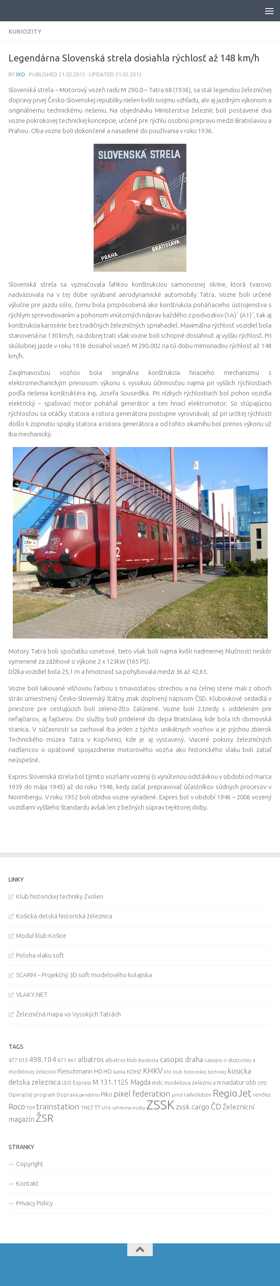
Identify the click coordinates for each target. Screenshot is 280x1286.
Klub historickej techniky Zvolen (59, 896)
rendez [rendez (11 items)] (262, 1094)
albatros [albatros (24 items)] (91, 1059)
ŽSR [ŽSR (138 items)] (45, 1118)
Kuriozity (25, 31)
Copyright (29, 1163)
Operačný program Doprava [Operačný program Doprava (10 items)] (43, 1094)
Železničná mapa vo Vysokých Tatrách (68, 1014)
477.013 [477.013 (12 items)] (18, 1060)
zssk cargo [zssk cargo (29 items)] (192, 1107)
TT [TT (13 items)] (97, 1107)
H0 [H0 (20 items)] (98, 1071)
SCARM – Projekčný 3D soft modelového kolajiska (84, 974)
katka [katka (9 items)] (119, 1071)
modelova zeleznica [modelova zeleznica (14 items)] (190, 1082)
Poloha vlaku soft (40, 955)
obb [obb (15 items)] (251, 1082)
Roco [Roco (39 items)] (17, 1106)
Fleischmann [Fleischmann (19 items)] (74, 1071)
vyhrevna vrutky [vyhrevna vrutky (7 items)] (128, 1107)
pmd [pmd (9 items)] (177, 1094)
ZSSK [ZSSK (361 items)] (160, 1105)
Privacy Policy (34, 1203)
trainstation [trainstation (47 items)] (58, 1106)
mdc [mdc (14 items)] (157, 1082)
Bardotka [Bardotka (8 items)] (148, 1060)
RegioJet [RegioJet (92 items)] (232, 1093)
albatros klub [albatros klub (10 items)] (121, 1060)
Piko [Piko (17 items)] (106, 1094)
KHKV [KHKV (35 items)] (153, 1070)
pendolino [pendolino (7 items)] (89, 1094)
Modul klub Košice (41, 935)
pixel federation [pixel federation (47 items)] (142, 1093)
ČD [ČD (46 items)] (216, 1106)
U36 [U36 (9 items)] (106, 1107)
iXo (20, 74)
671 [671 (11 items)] (61, 1060)
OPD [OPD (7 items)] (262, 1083)
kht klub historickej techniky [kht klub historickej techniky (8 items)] (195, 1071)
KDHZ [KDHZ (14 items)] (134, 1071)
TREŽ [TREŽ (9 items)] (87, 1107)
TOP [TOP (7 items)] (30, 1107)
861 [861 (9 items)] (72, 1060)
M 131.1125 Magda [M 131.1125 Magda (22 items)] (121, 1082)
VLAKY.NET (32, 994)
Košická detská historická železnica (64, 916)
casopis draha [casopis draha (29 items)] (181, 1059)
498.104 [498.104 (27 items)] (42, 1059)
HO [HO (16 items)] (107, 1071)
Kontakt (27, 1183)
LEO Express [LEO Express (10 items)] (76, 1083)
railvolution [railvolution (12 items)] (197, 1094)
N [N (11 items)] (219, 1083)
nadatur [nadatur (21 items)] (233, 1082)
